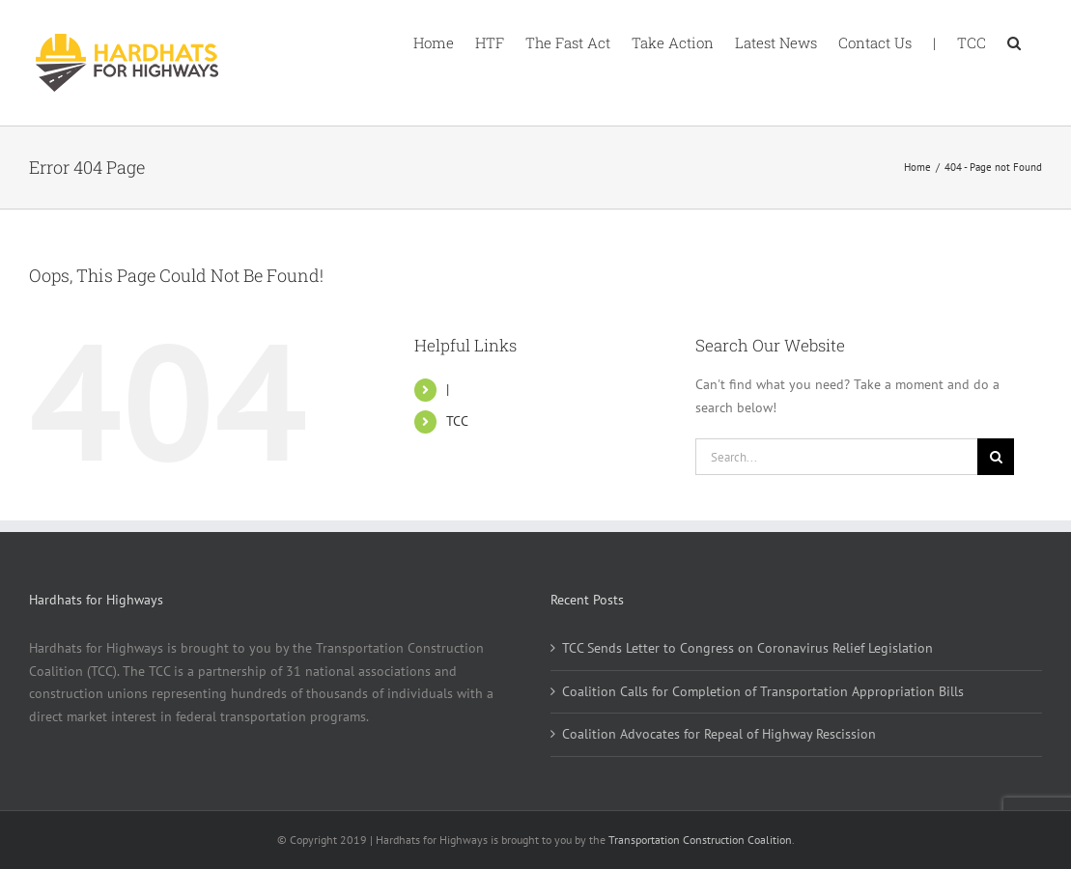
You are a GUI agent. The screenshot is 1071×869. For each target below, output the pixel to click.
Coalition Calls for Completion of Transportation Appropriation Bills (763, 691)
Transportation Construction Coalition (700, 839)
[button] (1014, 41)
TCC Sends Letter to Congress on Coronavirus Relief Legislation (747, 648)
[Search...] (836, 456)
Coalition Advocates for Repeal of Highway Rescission (719, 734)
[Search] (995, 456)
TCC (457, 421)
